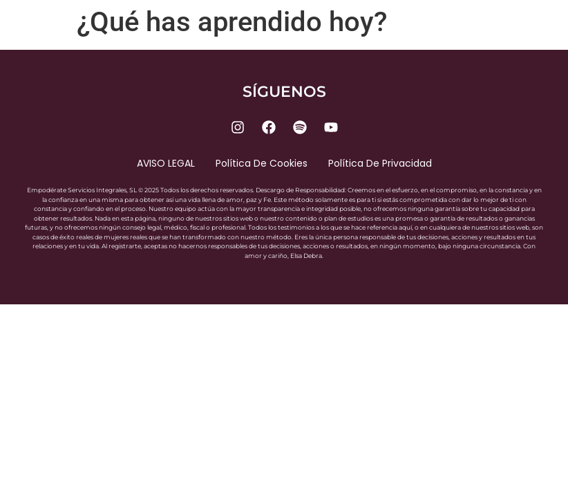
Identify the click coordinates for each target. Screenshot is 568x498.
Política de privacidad (380, 163)
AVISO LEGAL (166, 163)
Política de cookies (261, 163)
